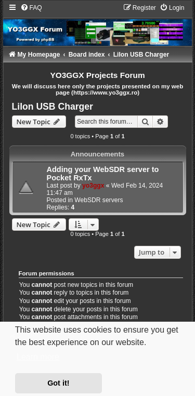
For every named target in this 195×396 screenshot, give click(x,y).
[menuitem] (31, 7)
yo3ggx (93, 185)
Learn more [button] (38, 356)
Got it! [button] (58, 383)
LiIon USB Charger (52, 106)
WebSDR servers (98, 200)
